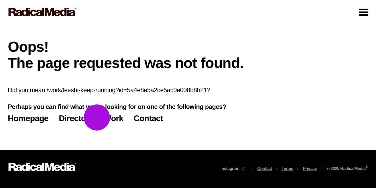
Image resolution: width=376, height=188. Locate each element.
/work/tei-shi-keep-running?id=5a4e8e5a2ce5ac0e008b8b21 (127, 89)
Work (113, 118)
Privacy (310, 168)
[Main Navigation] (188, 12)
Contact (148, 118)
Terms (287, 168)
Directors (76, 118)
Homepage (28, 118)
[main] (188, 87)
